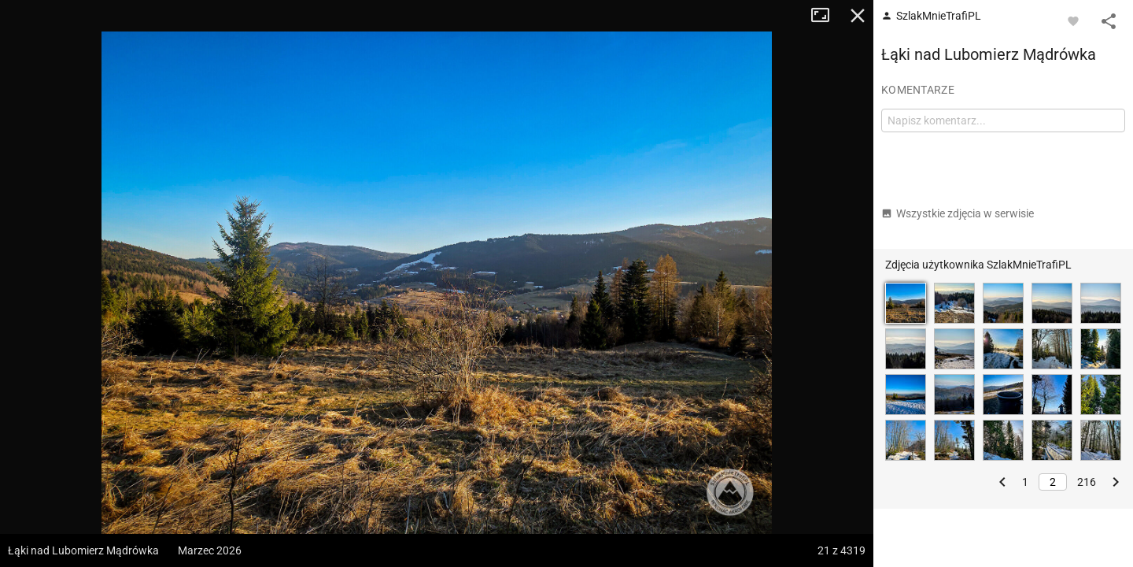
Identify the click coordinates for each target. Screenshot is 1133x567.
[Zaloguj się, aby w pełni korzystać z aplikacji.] (1073, 20)
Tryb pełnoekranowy (826, 16)
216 (1086, 482)
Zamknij (857, 16)
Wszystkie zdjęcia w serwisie (957, 213)
